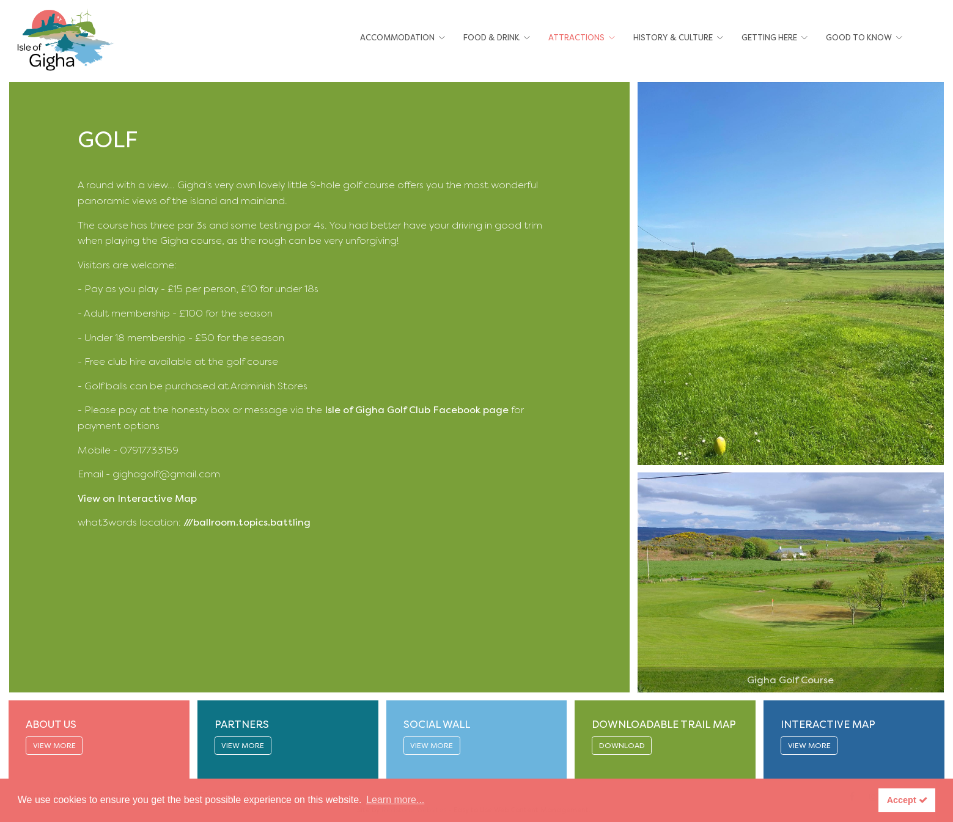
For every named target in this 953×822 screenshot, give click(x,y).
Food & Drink (491, 37)
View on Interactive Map (138, 498)
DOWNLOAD (622, 745)
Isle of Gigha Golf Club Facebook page (417, 410)
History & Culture (673, 37)
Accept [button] (907, 800)
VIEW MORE (54, 745)
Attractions (576, 37)
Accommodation (397, 37)
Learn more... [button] (395, 799)
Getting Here (769, 37)
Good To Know (859, 37)
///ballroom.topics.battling (247, 522)
